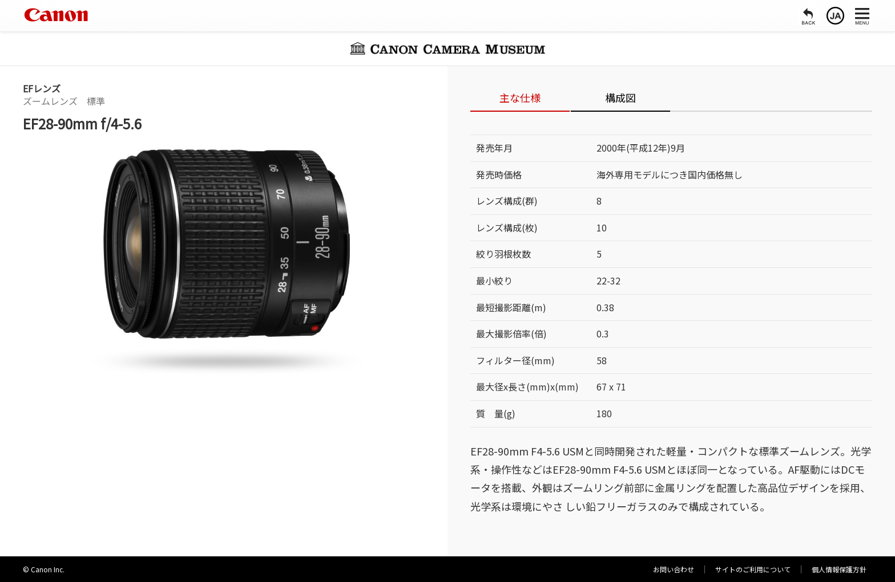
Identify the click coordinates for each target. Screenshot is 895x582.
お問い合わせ (673, 569)
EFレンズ (42, 88)
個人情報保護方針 (839, 569)
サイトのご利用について (753, 569)
